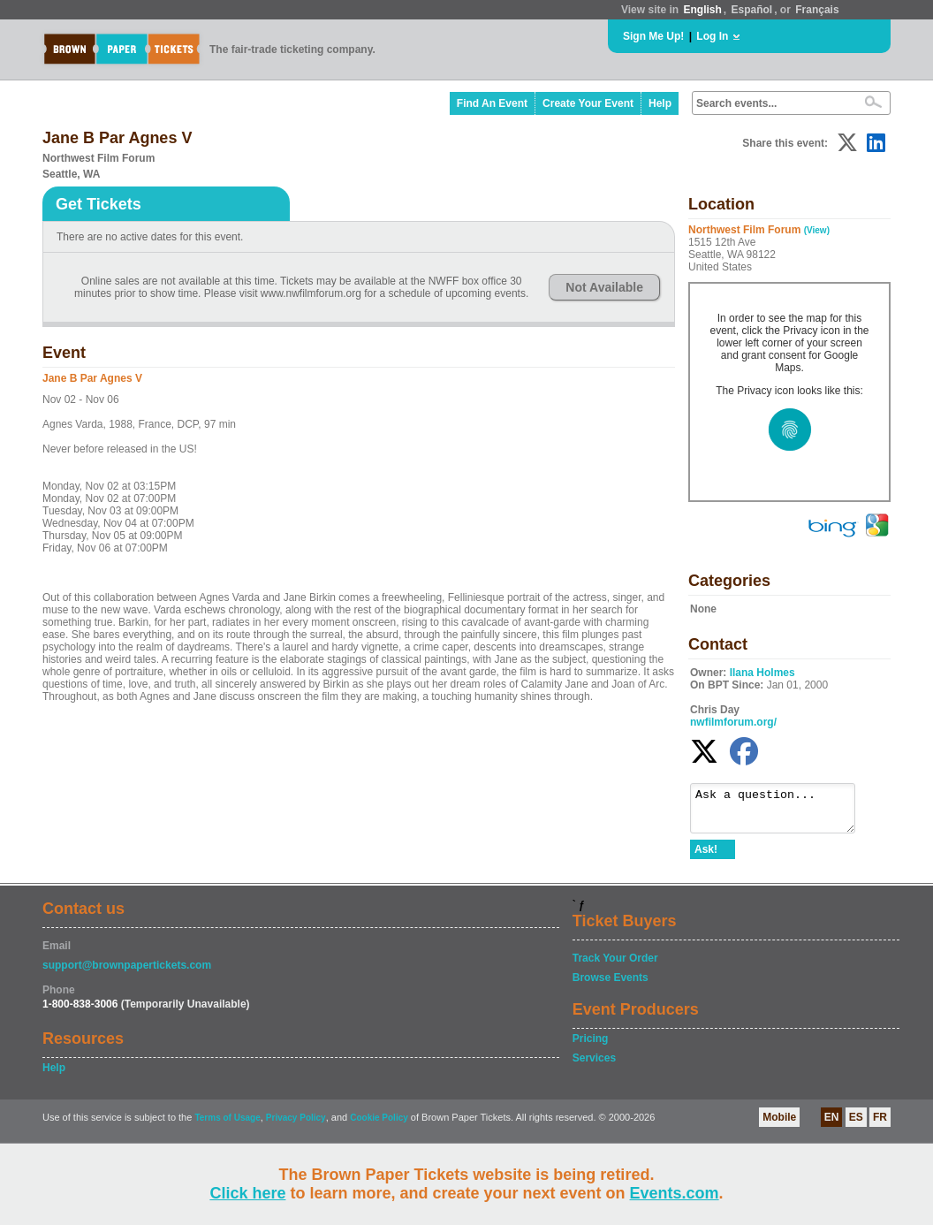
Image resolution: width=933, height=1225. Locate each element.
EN (831, 1125)
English (702, 10)
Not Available (604, 287)
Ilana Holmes (762, 672)
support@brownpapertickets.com (126, 973)
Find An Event (492, 103)
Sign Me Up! (653, 36)
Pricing (591, 1046)
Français (816, 10)
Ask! (705, 857)
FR (880, 1125)
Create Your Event (587, 103)
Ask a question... (781, 812)
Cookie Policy (379, 1125)
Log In (712, 36)
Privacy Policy (296, 1125)
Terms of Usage (227, 1125)
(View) (817, 230)
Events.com (674, 1193)
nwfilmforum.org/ (733, 722)
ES (856, 1125)
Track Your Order (615, 966)
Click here (247, 1193)
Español (752, 10)
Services (594, 1066)
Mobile (779, 1125)
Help (660, 103)
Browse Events (611, 985)
